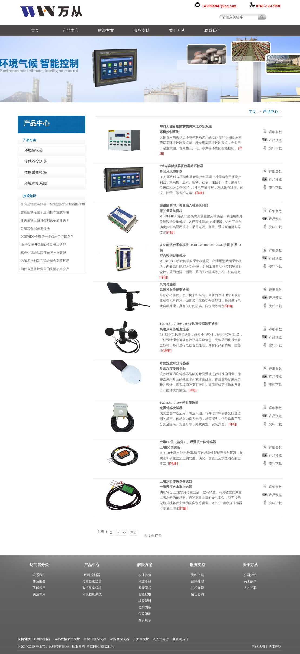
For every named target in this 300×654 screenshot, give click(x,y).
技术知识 (197, 588)
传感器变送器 (35, 161)
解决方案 (106, 30)
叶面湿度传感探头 (173, 368)
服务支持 (141, 30)
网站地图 (258, 646)
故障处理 (197, 581)
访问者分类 (39, 565)
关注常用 (39, 594)
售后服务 (39, 581)
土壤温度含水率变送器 (176, 487)
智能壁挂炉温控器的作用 (67, 204)
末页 (133, 532)
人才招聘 (250, 588)
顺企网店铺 (180, 639)
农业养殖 (144, 575)
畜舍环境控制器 (171, 171)
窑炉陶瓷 (144, 607)
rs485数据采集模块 (67, 639)
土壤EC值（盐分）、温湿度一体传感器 (188, 442)
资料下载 (275, 148)
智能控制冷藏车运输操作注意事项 (45, 212)
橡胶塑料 (144, 601)
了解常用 (39, 588)
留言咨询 (197, 594)
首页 (35, 30)
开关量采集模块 (171, 211)
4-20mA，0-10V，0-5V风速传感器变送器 (189, 324)
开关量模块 (141, 639)
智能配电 (144, 594)
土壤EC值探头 (170, 447)
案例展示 (144, 620)
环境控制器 (33, 150)
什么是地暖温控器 (34, 204)
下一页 (121, 532)
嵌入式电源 (161, 639)
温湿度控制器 (119, 639)
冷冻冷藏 (144, 581)
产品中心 (70, 30)
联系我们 (212, 30)
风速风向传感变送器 (174, 290)
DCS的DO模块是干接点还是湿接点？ (47, 236)
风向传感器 (168, 284)
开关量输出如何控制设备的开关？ (45, 220)
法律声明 (274, 646)
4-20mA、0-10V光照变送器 (179, 402)
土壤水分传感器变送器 (176, 481)
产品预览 (275, 140)
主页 (252, 112)
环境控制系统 (35, 183)
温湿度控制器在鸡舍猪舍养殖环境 (45, 261)
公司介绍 (250, 575)
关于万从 (177, 30)
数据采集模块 (35, 172)
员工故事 (250, 581)
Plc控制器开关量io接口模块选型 (43, 245)
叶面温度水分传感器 (174, 363)
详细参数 (275, 132)
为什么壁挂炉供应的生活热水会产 (45, 269)
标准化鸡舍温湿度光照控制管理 (43, 253)
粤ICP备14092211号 (100, 646)
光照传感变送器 (171, 408)
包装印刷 (144, 614)
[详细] (199, 193)
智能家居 (144, 588)
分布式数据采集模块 (35, 228)
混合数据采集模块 (173, 256)
